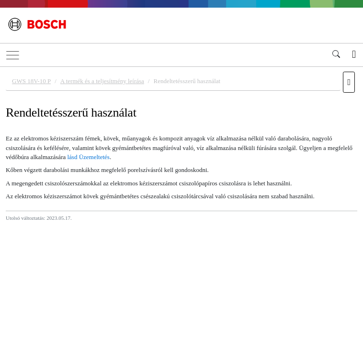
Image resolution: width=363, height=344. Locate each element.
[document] (181, 204)
